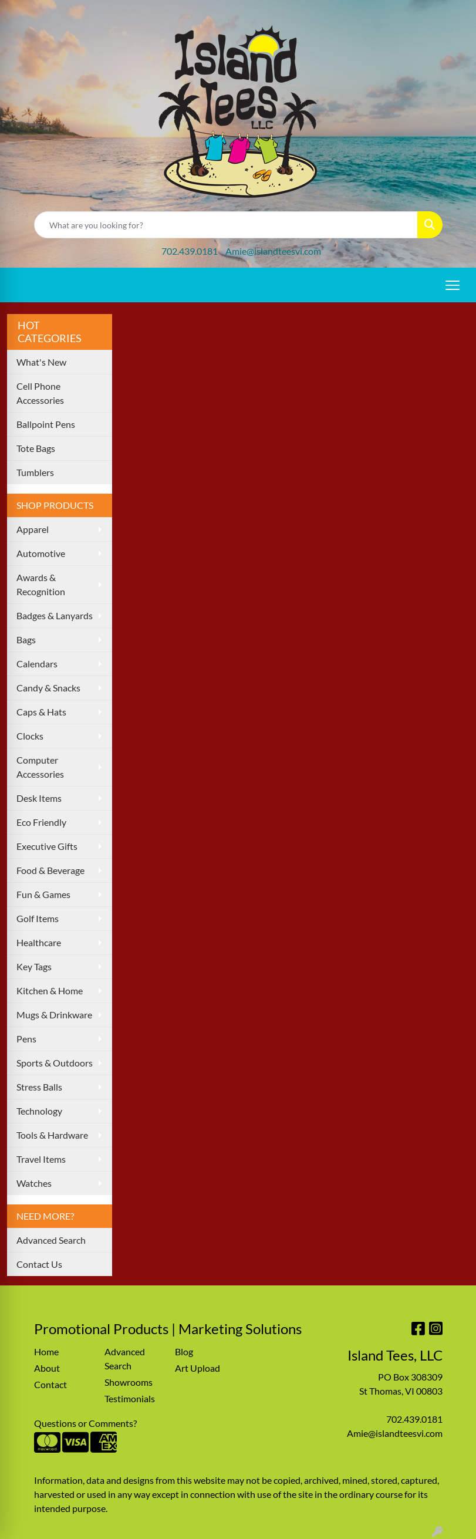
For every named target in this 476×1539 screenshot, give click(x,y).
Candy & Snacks (48, 687)
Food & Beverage (50, 870)
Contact (50, 1384)
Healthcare (38, 942)
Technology (39, 1110)
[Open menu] (452, 285)
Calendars (37, 663)
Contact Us (39, 1264)
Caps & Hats (41, 711)
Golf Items (37, 918)
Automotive (40, 553)
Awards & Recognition (40, 584)
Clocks (29, 735)
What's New (41, 361)
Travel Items (41, 1159)
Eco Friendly (41, 822)
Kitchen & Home (49, 990)
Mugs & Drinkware (54, 1014)
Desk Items (39, 798)
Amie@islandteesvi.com (273, 250)
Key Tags (34, 966)
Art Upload (197, 1367)
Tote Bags (35, 448)
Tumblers (35, 472)
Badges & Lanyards (54, 615)
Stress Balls (39, 1086)
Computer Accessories (40, 766)
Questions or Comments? (85, 1423)
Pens (26, 1038)
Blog (184, 1351)
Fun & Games (43, 894)
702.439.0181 (189, 250)
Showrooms (128, 1382)
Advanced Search (51, 1240)
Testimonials (129, 1398)
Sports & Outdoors (54, 1062)
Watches (34, 1183)
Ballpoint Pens (45, 424)
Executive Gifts (46, 846)
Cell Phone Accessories (40, 393)
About (47, 1367)
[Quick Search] (226, 224)
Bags (26, 639)
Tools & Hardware (52, 1134)
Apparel (32, 529)
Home (46, 1351)
